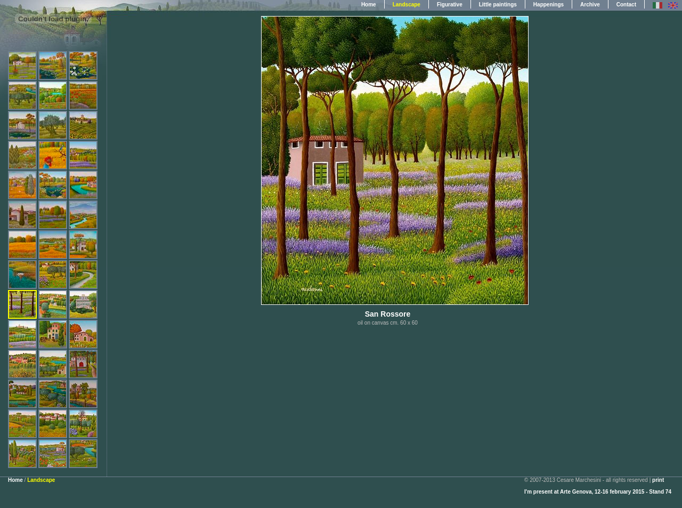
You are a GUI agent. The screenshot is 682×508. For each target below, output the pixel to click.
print (658, 480)
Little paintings (498, 4)
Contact (626, 4)
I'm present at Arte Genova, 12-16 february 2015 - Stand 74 (597, 492)
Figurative (449, 4)
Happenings (548, 4)
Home (368, 4)
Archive (590, 4)
